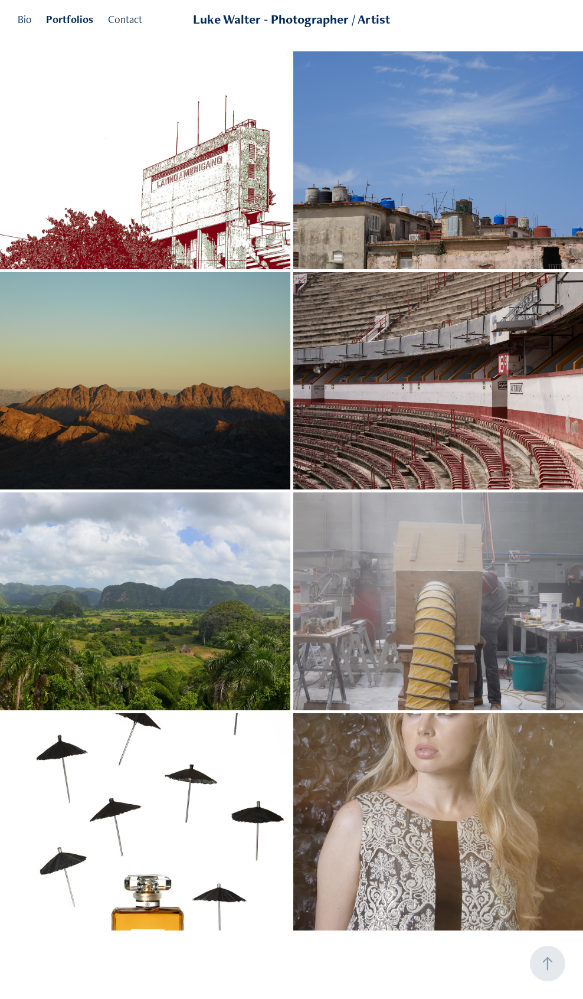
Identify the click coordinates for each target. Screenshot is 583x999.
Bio (25, 19)
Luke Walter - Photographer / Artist (291, 19)
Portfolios (69, 19)
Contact (125, 19)
